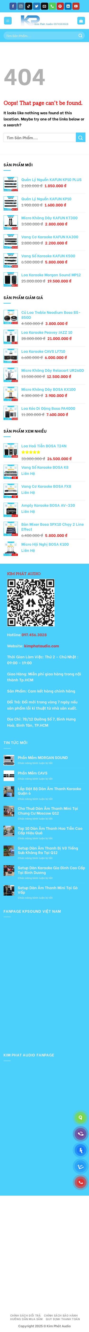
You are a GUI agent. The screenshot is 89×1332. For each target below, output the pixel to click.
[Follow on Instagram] (20, 6)
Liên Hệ (28, 473)
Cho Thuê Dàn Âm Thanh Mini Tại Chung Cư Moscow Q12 (48, 810)
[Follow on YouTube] (76, 6)
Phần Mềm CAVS (32, 772)
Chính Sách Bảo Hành (61, 1315)
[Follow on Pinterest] (60, 6)
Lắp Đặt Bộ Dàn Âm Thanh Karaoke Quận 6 (49, 790)
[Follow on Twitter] (36, 6)
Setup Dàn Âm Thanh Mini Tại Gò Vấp (48, 889)
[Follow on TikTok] (28, 6)
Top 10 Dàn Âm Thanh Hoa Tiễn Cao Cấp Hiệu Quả (50, 830)
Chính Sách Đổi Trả (25, 1315)
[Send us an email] (44, 6)
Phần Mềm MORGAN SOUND (43, 757)
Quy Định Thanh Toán (63, 1319)
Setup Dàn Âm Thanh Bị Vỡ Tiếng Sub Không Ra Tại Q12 (48, 850)
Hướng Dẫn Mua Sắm (26, 1319)
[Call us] (52, 6)
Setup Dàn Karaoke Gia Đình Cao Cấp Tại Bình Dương (51, 869)
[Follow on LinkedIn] (68, 6)
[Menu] (8, 21)
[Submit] (80, 36)
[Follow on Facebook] (13, 6)
